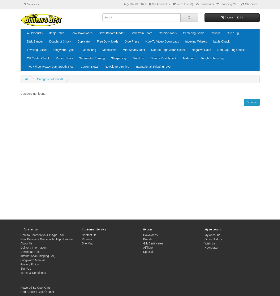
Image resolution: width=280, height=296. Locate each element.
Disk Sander (35, 41)
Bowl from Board (141, 33)
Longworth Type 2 (64, 50)
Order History (213, 239)
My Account (212, 235)
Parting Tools (64, 58)
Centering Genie (193, 33)
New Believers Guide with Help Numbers (47, 239)
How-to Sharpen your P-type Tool (42, 235)
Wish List (210, 243)
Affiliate (148, 247)
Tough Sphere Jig (212, 58)
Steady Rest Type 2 (163, 58)
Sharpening (118, 58)
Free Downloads (107, 41)
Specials (148, 251)
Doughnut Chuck (60, 41)
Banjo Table (56, 33)
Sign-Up (26, 268)
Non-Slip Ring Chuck (231, 50)
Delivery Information (34, 247)
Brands (147, 239)
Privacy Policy (30, 264)
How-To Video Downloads (162, 41)
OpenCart (43, 287)
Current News (90, 66)
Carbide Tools (168, 33)
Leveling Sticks (37, 50)
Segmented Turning (92, 58)
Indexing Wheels (196, 41)
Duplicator (84, 41)
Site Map (87, 243)
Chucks (215, 33)
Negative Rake (201, 50)
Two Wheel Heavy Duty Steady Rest (50, 66)
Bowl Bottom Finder (111, 33)
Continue (252, 102)
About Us (27, 243)
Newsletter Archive (117, 66)
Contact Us (89, 235)
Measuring (89, 50)
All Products (35, 33)
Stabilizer (138, 58)
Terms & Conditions (33, 272)
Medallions (109, 50)
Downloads (150, 235)
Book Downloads (81, 33)
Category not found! (50, 79)
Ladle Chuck (221, 41)
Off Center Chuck (38, 58)
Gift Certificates (153, 243)
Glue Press (132, 41)
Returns (87, 239)
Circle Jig (233, 33)
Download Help (30, 251)
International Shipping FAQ (153, 66)
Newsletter (211, 247)
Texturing (188, 58)
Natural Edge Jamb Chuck (168, 50)
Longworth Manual (33, 260)
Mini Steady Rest (134, 50)
